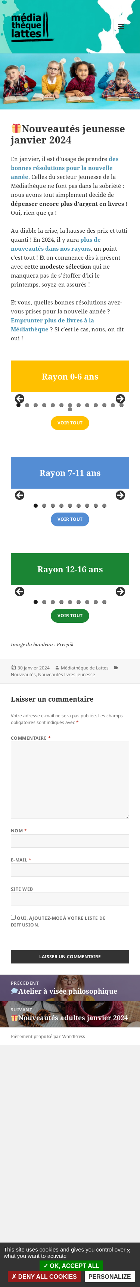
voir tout (70, 680)
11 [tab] (105, 486)
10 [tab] (96, 486)
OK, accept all (71, 1266)
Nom (19, 1072)
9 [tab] (87, 486)
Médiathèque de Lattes (85, 909)
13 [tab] (122, 486)
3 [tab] (36, 486)
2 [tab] (27, 486)
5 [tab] (53, 486)
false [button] (20, 439)
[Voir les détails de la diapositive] (38, 441)
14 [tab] (70, 490)
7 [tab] (70, 486)
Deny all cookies (44, 1277)
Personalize (109, 1277)
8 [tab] (79, 486)
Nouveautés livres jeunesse (66, 916)
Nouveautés (23, 916)
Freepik (65, 885)
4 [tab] (44, 486)
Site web (22, 1130)
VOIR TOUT (70, 503)
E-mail (21, 1101)
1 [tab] (18, 486)
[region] (70, 441)
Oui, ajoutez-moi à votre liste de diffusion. (58, 1163)
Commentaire (31, 980)
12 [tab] (113, 486)
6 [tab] (61, 486)
